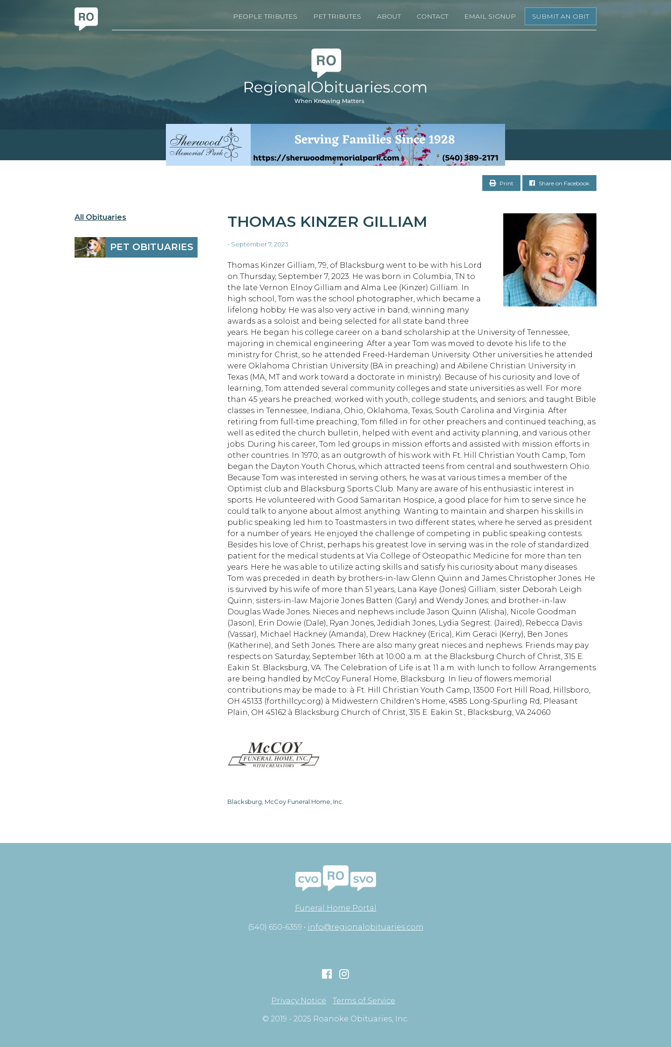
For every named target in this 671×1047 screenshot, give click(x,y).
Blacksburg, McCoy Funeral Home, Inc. (285, 801)
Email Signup (490, 16)
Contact (432, 16)
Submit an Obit (560, 16)
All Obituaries (100, 217)
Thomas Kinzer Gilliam (327, 221)
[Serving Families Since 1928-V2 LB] (335, 145)
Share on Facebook (559, 183)
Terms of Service (364, 1001)
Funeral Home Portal (336, 908)
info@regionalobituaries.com (366, 927)
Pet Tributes (337, 16)
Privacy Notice (298, 1001)
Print (501, 183)
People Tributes (265, 16)
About (389, 16)
